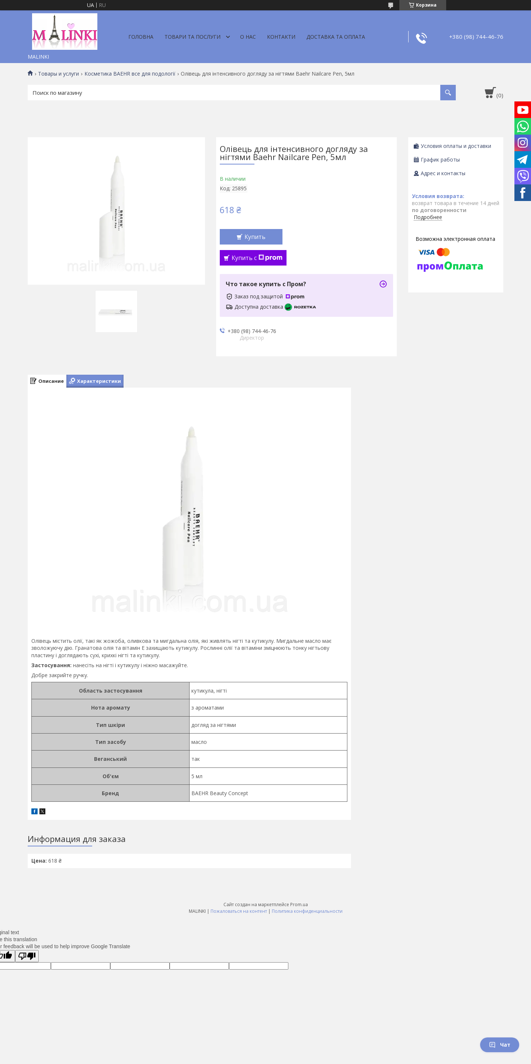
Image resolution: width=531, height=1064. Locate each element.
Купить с (257, 258)
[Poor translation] (27, 956)
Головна (140, 36)
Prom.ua (299, 904)
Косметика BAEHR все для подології (130, 73)
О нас (248, 36)
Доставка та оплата (335, 36)
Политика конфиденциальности (307, 911)
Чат (499, 1044)
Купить (255, 237)
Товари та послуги (192, 36)
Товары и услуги (58, 73)
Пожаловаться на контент (239, 911)
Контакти (281, 36)
